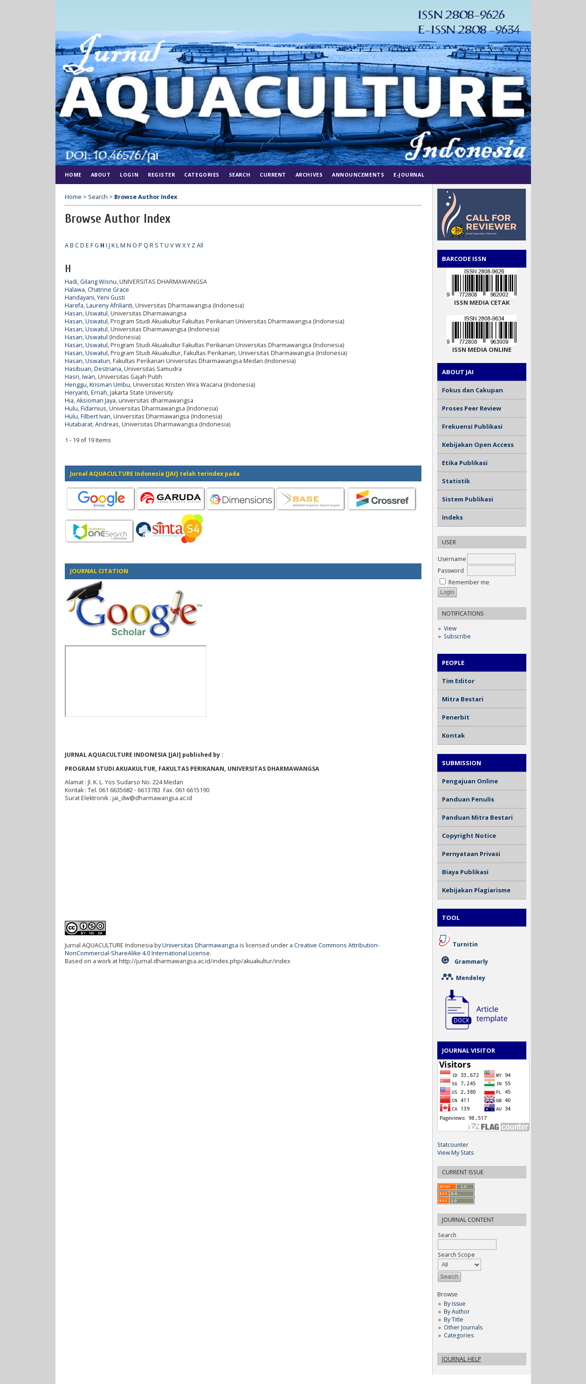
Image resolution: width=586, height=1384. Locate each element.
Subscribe (457, 636)
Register (161, 174)
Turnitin (465, 944)
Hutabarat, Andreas (92, 424)
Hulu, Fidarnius (85, 408)
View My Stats (455, 1153)
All (200, 245)
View (450, 628)
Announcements (358, 174)
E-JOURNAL (408, 174)
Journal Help (461, 1359)
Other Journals (463, 1327)
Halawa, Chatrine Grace (97, 290)
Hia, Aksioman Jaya (90, 400)
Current (273, 174)
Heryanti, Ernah (86, 393)
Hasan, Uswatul (86, 313)
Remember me (468, 582)
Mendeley (470, 978)
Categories (459, 1335)
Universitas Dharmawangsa (200, 945)
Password (451, 571)
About (101, 174)
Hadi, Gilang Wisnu (91, 282)
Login (129, 174)
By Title (453, 1319)
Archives (309, 174)
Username (452, 559)
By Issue (455, 1304)
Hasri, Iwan (80, 377)
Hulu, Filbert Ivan (87, 416)
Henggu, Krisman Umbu (97, 385)
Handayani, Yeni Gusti (95, 297)
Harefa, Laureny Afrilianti (98, 305)
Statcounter (453, 1145)
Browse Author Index (145, 197)
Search (239, 174)
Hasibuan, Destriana (93, 369)
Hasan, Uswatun (87, 361)
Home (73, 174)
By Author (457, 1311)
